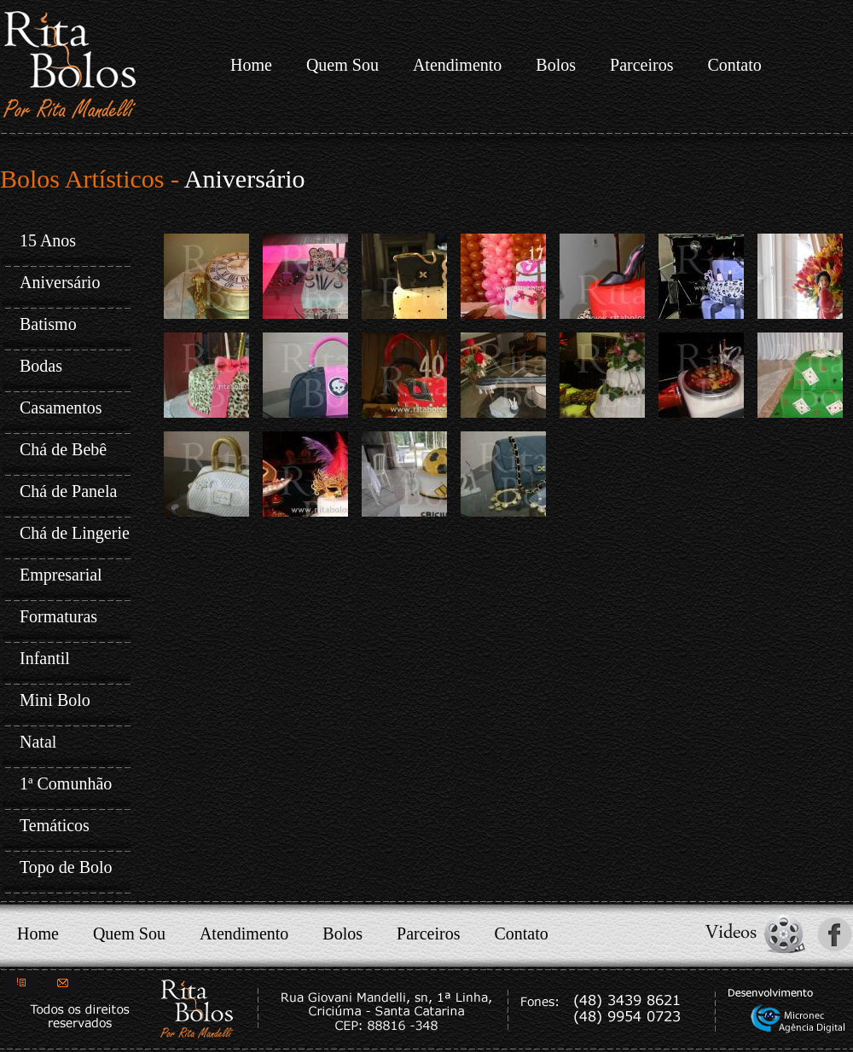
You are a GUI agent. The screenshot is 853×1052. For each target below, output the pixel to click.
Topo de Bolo (66, 867)
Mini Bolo (55, 700)
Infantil (45, 658)
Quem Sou (342, 64)
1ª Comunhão (66, 783)
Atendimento (457, 64)
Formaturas (58, 616)
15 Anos (48, 240)
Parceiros (641, 64)
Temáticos (55, 825)
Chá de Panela (68, 491)
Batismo (48, 324)
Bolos (556, 64)
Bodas (41, 365)
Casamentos (61, 407)
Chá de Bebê (63, 449)
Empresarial (61, 574)
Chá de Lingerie (75, 532)
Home (251, 64)
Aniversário (60, 282)
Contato (734, 64)
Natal (38, 741)
